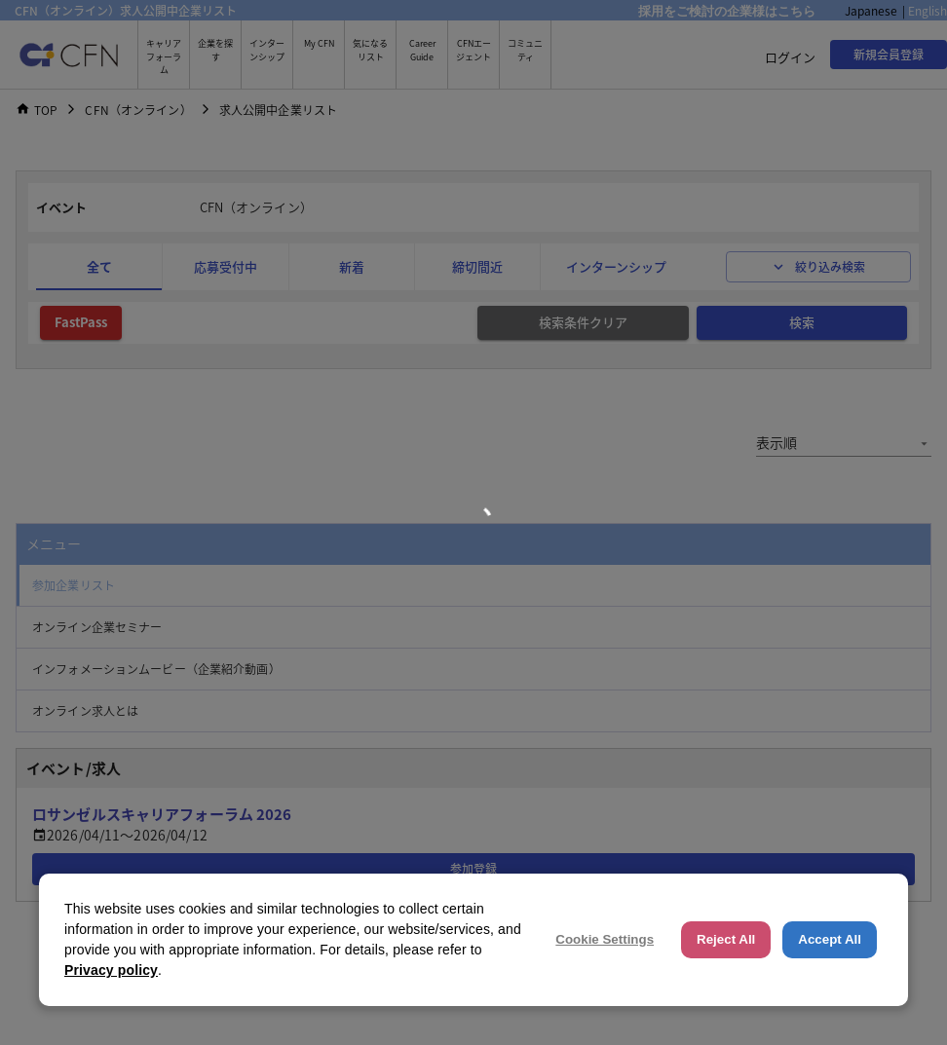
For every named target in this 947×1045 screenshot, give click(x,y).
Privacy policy (111, 970)
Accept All (829, 939)
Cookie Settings (604, 939)
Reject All (726, 939)
